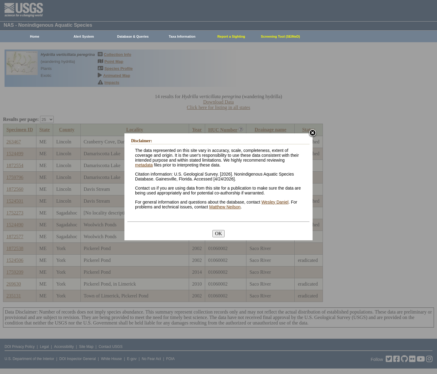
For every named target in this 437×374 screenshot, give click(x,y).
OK (218, 233)
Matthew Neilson (225, 206)
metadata (144, 165)
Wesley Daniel (274, 202)
